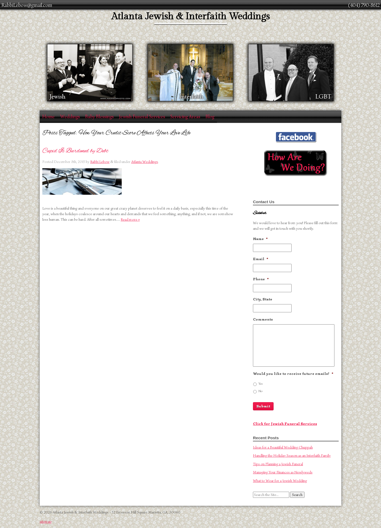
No (260, 391)
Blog (210, 116)
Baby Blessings (99, 116)
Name (260, 239)
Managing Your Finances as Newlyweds (282, 472)
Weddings (70, 116)
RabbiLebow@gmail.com (26, 5)
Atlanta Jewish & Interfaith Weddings (190, 16)
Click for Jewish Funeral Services (285, 423)
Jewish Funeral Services (142, 116)
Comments (263, 319)
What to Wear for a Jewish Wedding (280, 480)
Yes (260, 383)
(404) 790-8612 (364, 5)
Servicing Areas (185, 116)
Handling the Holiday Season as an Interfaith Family (292, 455)
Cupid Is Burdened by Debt (75, 150)
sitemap (46, 521)
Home (48, 116)
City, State (262, 299)
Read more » (130, 219)
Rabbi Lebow (100, 161)
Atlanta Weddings (144, 161)
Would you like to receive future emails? (293, 373)
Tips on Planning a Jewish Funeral (278, 464)
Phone (261, 279)
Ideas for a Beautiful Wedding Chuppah (283, 447)
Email (260, 259)
